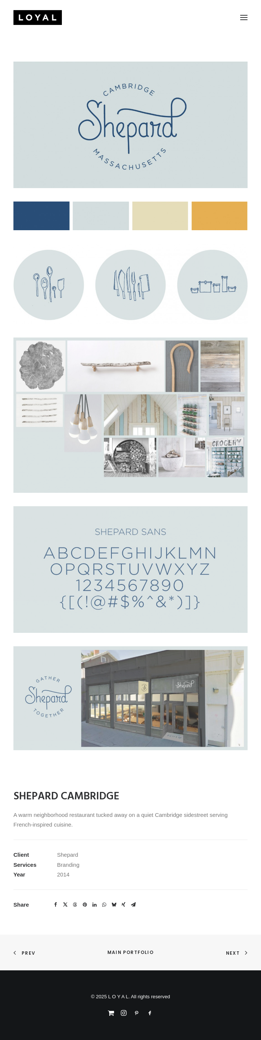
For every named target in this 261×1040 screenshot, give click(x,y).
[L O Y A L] (37, 17)
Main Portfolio (130, 952)
